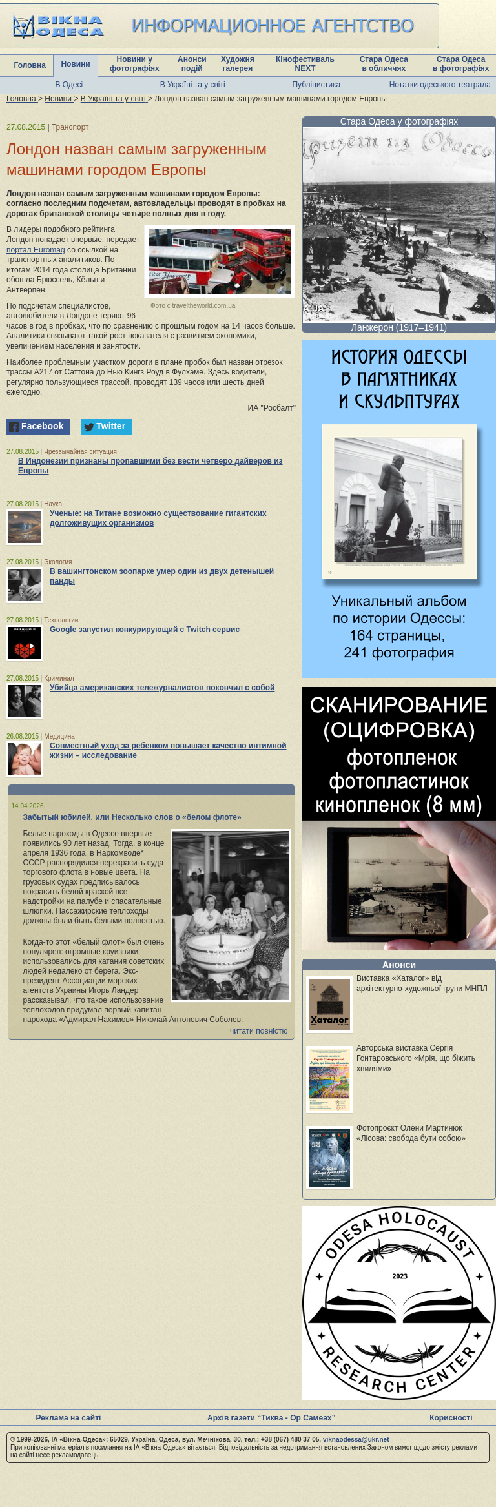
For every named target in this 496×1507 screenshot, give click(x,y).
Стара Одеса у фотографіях (399, 121)
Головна (30, 65)
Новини (75, 63)
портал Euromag (35, 249)
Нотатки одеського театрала (440, 84)
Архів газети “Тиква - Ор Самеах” (271, 1417)
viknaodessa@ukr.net (356, 1439)
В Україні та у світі (192, 84)
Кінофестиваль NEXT (305, 64)
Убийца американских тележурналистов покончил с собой (162, 687)
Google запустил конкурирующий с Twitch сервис (145, 629)
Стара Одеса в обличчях (384, 64)
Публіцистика (316, 84)
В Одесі (69, 84)
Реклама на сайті (68, 1417)
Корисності (450, 1417)
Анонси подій (192, 64)
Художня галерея (237, 64)
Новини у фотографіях (135, 64)
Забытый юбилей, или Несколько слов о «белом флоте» (132, 817)
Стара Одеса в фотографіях (461, 64)
